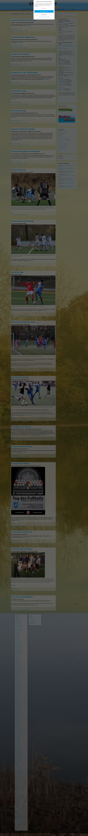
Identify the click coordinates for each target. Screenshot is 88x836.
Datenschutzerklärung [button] (44, 18)
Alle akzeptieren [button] (44, 11)
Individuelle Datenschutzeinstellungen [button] (44, 16)
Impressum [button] (50, 18)
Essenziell (43, 8)
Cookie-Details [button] (38, 18)
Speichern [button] (44, 14)
